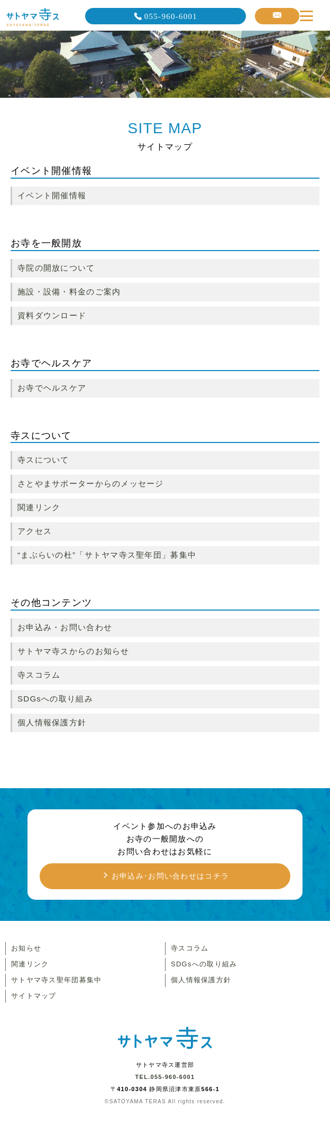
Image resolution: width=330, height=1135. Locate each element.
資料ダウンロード (51, 315)
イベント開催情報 (51, 195)
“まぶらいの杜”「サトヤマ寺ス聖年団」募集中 (106, 554)
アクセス (34, 531)
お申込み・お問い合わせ (64, 627)
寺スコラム (38, 674)
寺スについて (43, 459)
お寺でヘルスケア (51, 387)
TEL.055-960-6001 (165, 1077)
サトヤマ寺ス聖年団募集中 (56, 980)
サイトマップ (34, 996)
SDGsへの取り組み (55, 698)
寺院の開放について (56, 267)
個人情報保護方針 (51, 722)
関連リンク (38, 507)
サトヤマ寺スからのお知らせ (73, 651)
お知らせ (26, 948)
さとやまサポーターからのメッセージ (90, 483)
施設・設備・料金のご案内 (69, 291)
